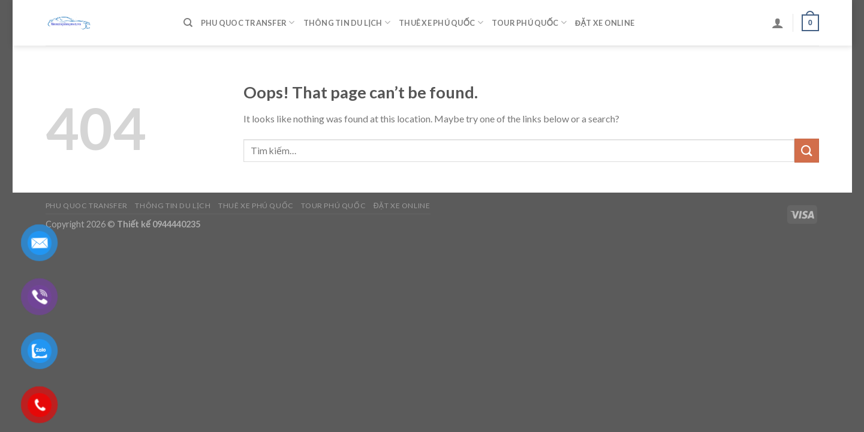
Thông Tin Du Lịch (346, 22)
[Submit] (806, 150)
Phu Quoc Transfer (248, 22)
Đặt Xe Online (604, 23)
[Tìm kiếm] (187, 22)
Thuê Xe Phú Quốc (441, 22)
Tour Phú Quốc (529, 22)
